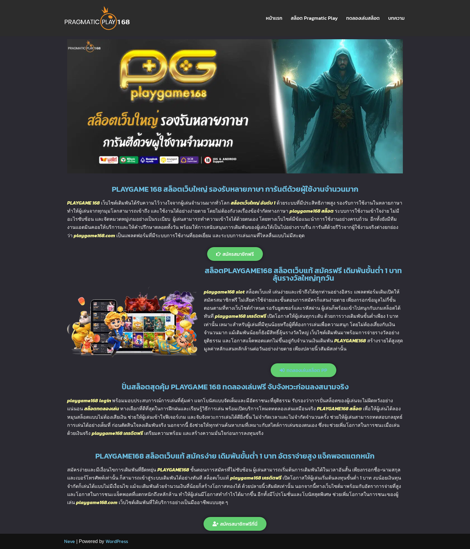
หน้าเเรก (274, 18)
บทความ (396, 18)
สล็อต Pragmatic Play (314, 18)
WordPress (117, 541)
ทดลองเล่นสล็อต (363, 18)
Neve (69, 541)
